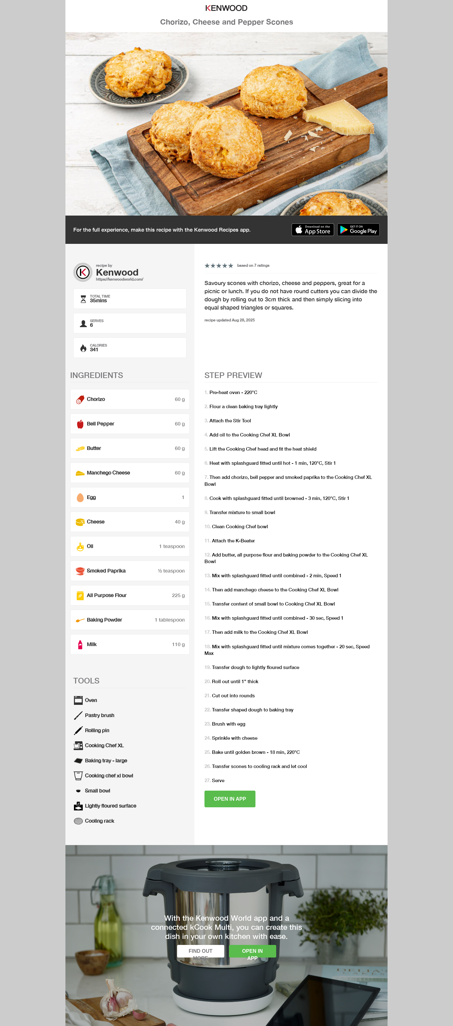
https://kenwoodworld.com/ (119, 279)
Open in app (230, 799)
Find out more (201, 952)
